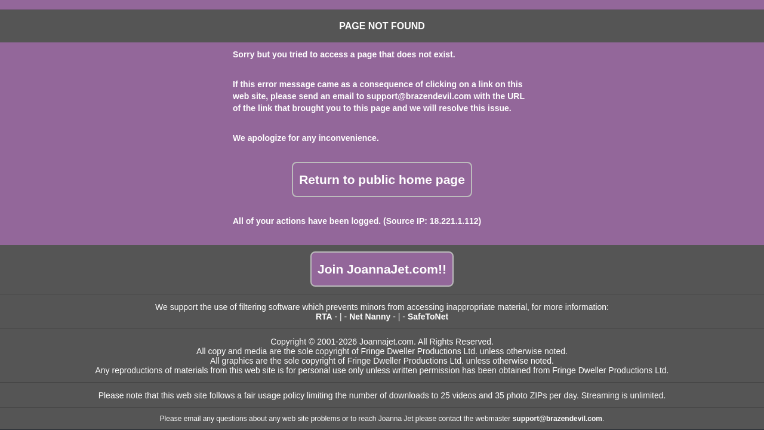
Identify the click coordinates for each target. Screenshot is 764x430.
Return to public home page (382, 179)
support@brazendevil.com (418, 96)
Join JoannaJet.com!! (382, 269)
